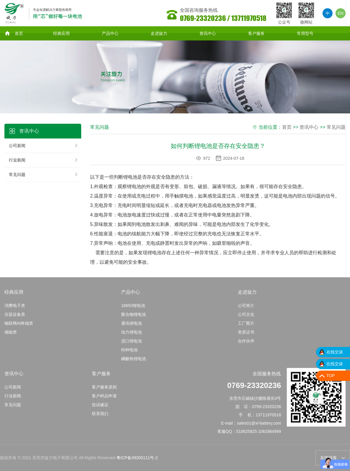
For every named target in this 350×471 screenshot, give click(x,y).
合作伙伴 (246, 343)
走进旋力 (159, 33)
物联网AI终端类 (18, 326)
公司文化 (246, 317)
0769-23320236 (254, 388)
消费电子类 (14, 308)
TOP (330, 375)
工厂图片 (246, 326)
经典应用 (61, 33)
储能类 (10, 335)
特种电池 (129, 352)
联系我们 (100, 416)
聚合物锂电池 (133, 317)
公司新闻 (43, 146)
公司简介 (246, 308)
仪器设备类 (14, 317)
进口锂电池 (131, 343)
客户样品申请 (104, 398)
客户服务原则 (104, 389)
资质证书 (246, 335)
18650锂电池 (133, 308)
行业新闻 (43, 161)
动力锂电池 (131, 335)
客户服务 (256, 33)
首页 (13, 34)
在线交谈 (334, 352)
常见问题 (43, 175)
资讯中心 (207, 33)
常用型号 (305, 33)
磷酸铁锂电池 (133, 361)
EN (340, 13)
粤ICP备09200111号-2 (137, 458)
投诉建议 (100, 407)
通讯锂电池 (131, 326)
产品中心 (110, 33)
